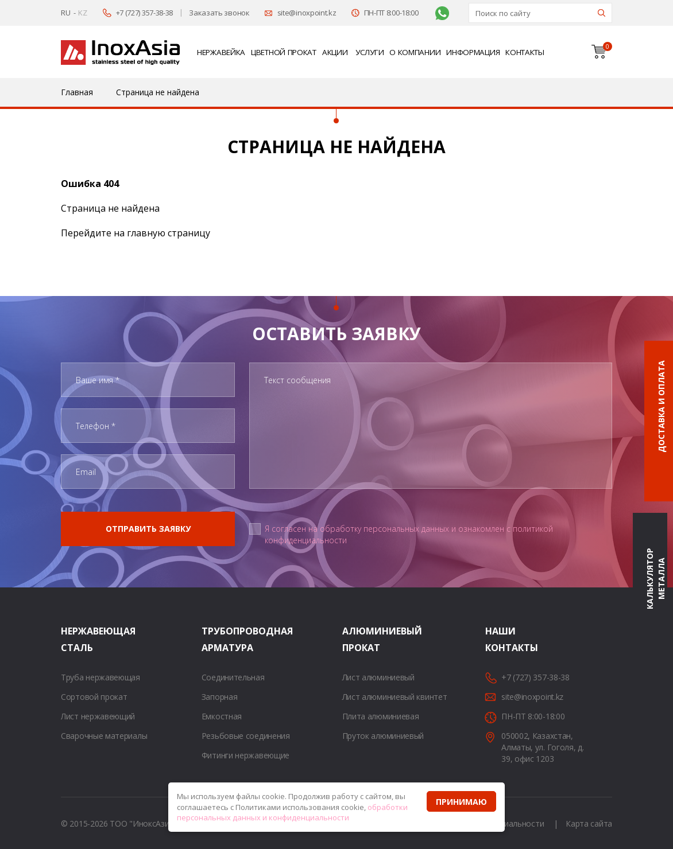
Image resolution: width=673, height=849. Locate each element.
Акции (335, 52)
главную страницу (168, 233)
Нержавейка (221, 52)
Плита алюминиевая (380, 716)
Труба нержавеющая (100, 677)
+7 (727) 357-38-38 (144, 12)
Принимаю (461, 801)
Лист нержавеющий (98, 716)
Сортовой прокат (94, 696)
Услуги (369, 52)
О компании (414, 52)
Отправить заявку (148, 528)
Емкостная (222, 716)
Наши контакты (499, 639)
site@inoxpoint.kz (307, 12)
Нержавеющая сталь (75, 639)
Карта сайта (589, 823)
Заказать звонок (219, 12)
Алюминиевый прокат (356, 639)
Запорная (220, 696)
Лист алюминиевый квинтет (394, 696)
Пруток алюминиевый (383, 735)
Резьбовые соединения (246, 735)
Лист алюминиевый (378, 677)
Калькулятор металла (655, 578)
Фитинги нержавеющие (245, 755)
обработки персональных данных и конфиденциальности (292, 812)
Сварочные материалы (104, 735)
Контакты (524, 52)
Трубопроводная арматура (216, 639)
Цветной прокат (283, 52)
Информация (473, 52)
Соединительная (233, 677)
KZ (82, 12)
